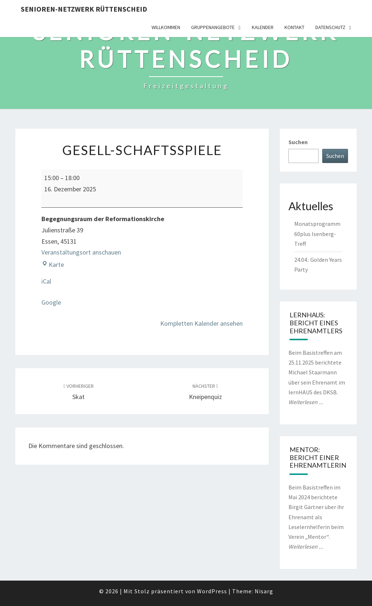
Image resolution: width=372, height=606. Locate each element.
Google (51, 302)
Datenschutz (330, 27)
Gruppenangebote (213, 27)
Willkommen (165, 27)
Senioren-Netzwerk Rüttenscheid (84, 8)
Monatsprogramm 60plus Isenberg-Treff (317, 233)
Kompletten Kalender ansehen (201, 323)
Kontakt (294, 27)
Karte (52, 264)
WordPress (212, 591)
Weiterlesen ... (305, 402)
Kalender (263, 27)
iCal (46, 281)
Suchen (298, 142)
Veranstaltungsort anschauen (81, 252)
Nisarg (264, 591)
